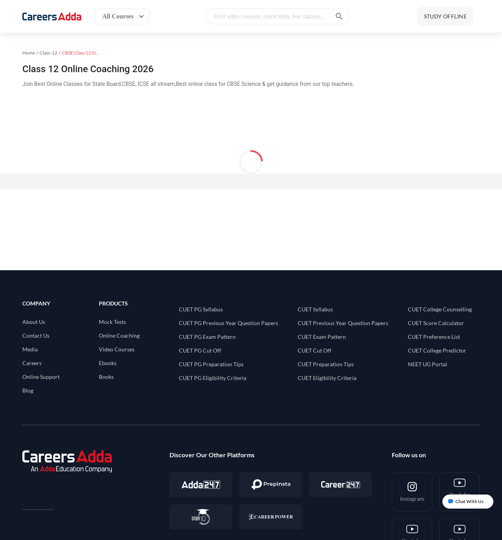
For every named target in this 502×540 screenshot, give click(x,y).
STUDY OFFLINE (445, 16)
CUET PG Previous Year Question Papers (228, 323)
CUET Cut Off (314, 350)
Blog (27, 390)
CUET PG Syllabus (201, 309)
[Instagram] (412, 491)
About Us (33, 321)
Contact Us (35, 335)
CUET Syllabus (315, 309)
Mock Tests (112, 321)
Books (106, 376)
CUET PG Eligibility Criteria (212, 378)
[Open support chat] (467, 502)
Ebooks (107, 363)
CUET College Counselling (440, 309)
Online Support (41, 376)
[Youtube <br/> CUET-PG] (459, 491)
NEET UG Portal (427, 364)
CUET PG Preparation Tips (211, 364)
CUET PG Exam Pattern (207, 336)
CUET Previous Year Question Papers (343, 323)
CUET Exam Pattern (322, 336)
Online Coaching (119, 335)
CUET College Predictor (437, 350)
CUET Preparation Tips (326, 364)
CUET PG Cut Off (200, 350)
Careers (32, 363)
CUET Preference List (434, 336)
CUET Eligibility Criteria (327, 378)
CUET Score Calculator (436, 323)
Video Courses (117, 349)
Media (30, 349)
